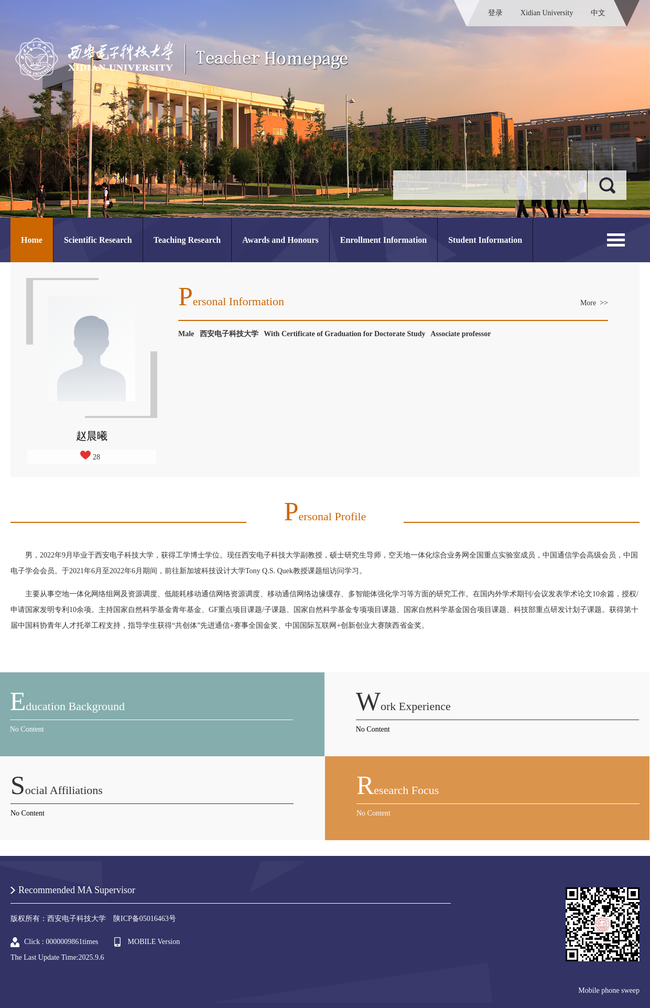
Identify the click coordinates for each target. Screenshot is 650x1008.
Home (31, 239)
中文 (598, 13)
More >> (594, 303)
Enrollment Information (383, 239)
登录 (495, 13)
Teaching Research (187, 239)
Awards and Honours (280, 239)
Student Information (485, 239)
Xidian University (547, 13)
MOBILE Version (154, 942)
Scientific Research (98, 239)
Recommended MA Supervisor (76, 890)
